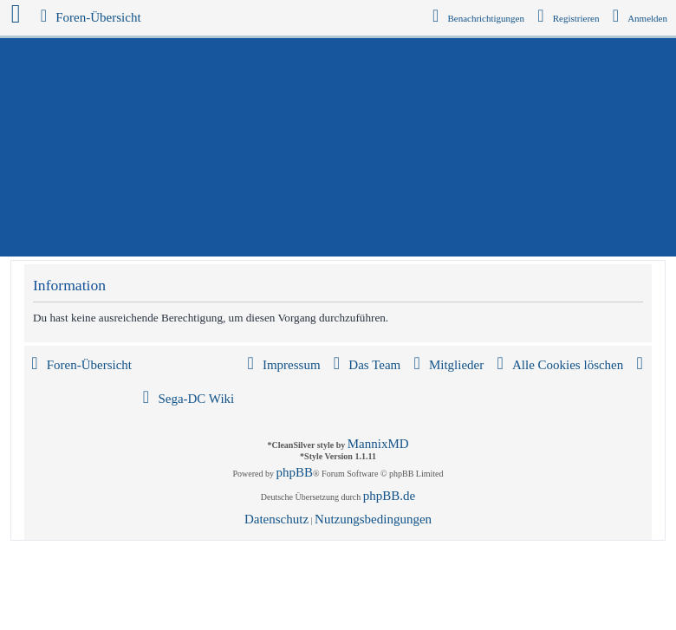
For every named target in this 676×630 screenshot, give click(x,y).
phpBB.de (389, 496)
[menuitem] (640, 18)
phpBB (295, 472)
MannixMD (378, 444)
